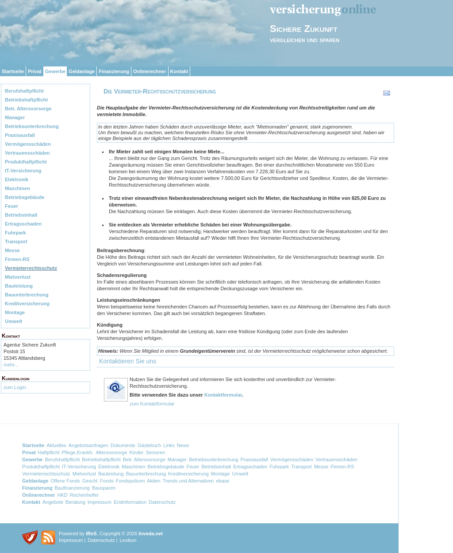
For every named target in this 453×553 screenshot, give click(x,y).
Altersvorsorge (111, 452)
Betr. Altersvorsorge (28, 108)
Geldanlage (82, 71)
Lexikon (127, 540)
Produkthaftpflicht (26, 161)
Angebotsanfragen (88, 445)
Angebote (52, 502)
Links (169, 445)
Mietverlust (18, 277)
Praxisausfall (20, 135)
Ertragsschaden (23, 223)
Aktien (154, 480)
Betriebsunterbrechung (32, 126)
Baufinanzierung (72, 488)
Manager (15, 117)
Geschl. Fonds (98, 480)
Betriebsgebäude (24, 197)
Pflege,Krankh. (78, 452)
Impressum (99, 502)
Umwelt (13, 321)
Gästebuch (149, 445)
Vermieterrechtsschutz (31, 268)
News (183, 445)
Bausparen (103, 488)
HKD (63, 495)
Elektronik (16, 179)
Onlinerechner (149, 71)
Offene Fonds (65, 480)
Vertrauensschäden (27, 153)
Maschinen (17, 188)
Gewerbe (55, 71)
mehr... (11, 364)
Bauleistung (19, 285)
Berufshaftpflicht (24, 90)
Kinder (137, 452)
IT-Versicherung (23, 170)
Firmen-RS (17, 259)
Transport (16, 241)
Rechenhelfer (84, 495)
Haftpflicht (49, 452)
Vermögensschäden (28, 144)
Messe (12, 250)
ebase (222, 480)
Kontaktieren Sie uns (127, 361)
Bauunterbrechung (26, 294)
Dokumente (123, 445)
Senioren (155, 452)
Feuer (11, 206)
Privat (35, 71)
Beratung (75, 502)
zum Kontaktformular (152, 403)
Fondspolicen (130, 480)
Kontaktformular (223, 394)
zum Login (15, 387)
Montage (15, 312)
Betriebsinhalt (21, 215)
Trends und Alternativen (188, 480)
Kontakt (179, 71)
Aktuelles (56, 445)
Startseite (13, 71)
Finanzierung (114, 71)
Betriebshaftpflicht (26, 99)
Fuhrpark (15, 232)
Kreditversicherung (27, 303)
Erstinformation (130, 502)
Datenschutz (162, 502)
